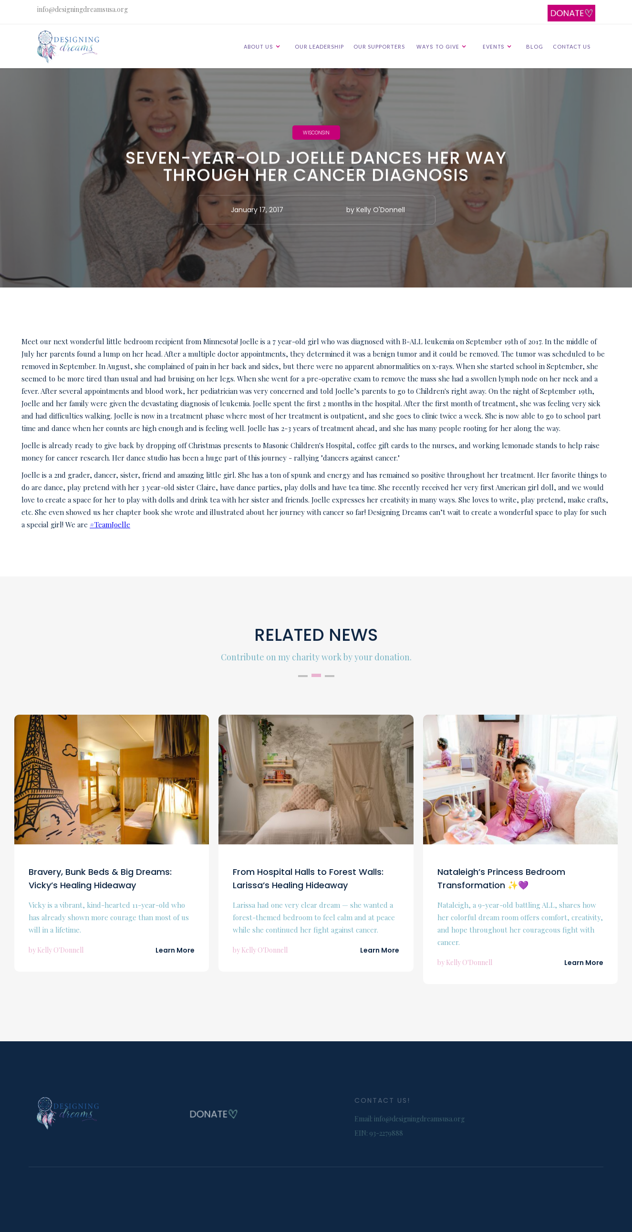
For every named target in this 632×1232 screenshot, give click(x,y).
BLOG (534, 46)
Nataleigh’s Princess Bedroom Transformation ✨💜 (501, 878)
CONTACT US (572, 46)
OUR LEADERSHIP (319, 46)
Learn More (175, 950)
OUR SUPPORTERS (379, 46)
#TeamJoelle (110, 524)
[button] (263, 46)
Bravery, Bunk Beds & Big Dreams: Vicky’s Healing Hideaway (100, 878)
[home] (72, 47)
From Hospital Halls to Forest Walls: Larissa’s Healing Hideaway (308, 878)
